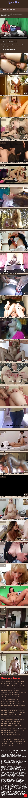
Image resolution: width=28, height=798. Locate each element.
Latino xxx (22, 769)
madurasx (17, 721)
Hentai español (20, 775)
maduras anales (20, 688)
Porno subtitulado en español (13, 794)
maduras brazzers (6, 690)
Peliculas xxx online (11, 780)
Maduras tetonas (5, 769)
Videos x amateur (19, 768)
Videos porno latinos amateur (16, 757)
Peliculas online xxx (14, 782)
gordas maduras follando (9, 683)
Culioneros (4, 765)
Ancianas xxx (7, 774)
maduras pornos (6, 714)
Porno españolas (17, 777)
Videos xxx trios (23, 787)
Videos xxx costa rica (11, 779)
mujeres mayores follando (9, 728)
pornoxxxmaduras (18, 734)
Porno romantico (19, 772)
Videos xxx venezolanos (8, 788)
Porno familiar (4, 782)
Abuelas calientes (9, 772)
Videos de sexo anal (12, 760)
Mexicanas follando (18, 784)
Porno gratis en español (20, 767)
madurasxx (4, 723)
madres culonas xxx (13, 685)
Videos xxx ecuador (11, 778)
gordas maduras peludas (12, 41)
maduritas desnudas (15, 723)
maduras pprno (17, 714)
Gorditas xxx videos (21, 763)
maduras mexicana (6, 705)
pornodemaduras (6, 734)
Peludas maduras (19, 785)
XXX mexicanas (11, 755)
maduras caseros (14, 692)
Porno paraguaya (14, 792)
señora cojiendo (6, 739)
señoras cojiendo (18, 739)
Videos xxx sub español (7, 768)
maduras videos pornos (8, 717)
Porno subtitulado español (11, 765)
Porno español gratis (18, 781)
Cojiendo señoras (10, 775)
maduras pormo (20, 712)
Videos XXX (10, 791)
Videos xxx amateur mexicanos (9, 773)
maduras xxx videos (12, 719)
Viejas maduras (16, 774)
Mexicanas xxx (5, 771)
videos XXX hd (10, 767)
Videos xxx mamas (12, 765)
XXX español (8, 781)
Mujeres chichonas (11, 793)
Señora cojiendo (14, 769)
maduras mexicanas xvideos (14, 708)
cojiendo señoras (19, 681)
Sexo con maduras (9, 796)
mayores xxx (17, 725)
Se (24, 784)
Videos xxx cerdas (12, 756)
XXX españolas (5, 754)
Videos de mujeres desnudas (14, 761)
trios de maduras (9, 743)
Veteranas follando (14, 771)
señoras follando (6, 741)
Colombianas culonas (6, 777)
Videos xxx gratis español (8, 763)
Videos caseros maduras (7, 785)
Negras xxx (17, 791)
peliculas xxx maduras (14, 730)
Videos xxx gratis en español (19, 762)
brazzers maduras (6, 681)
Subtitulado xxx (5, 786)
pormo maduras (12, 732)
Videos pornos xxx (20, 788)
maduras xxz (8, 721)
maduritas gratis (6, 725)
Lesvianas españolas (15, 786)
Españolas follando (13, 787)
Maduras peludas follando (7, 790)
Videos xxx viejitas (14, 754)
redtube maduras (17, 737)
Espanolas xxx (5, 759)
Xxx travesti (3, 41)
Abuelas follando (13, 759)
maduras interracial (15, 703)
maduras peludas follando (9, 710)
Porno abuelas (16, 766)
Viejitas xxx (9, 784)
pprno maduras (5, 737)
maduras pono (9, 712)
